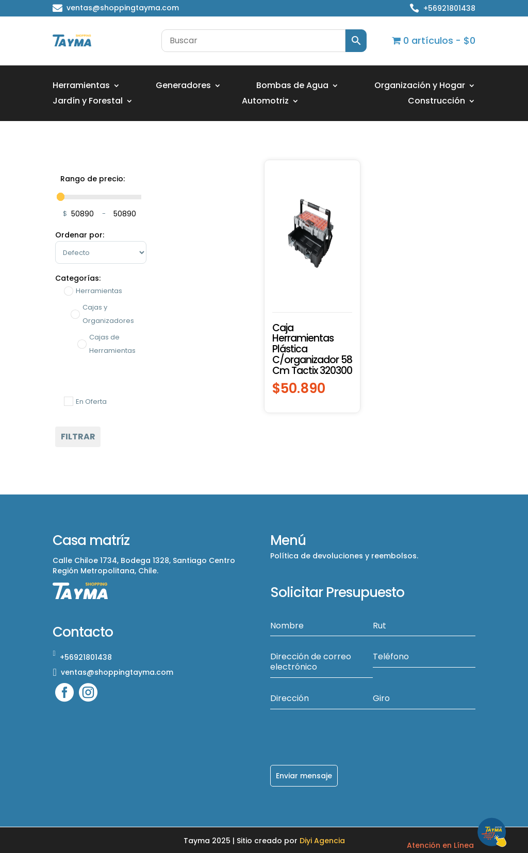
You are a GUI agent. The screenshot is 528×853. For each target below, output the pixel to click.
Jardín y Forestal (88, 102)
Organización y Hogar (419, 86)
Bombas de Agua (292, 86)
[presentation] (348, 729)
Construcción (436, 102)
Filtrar (78, 436)
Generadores (183, 86)
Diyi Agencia (322, 839)
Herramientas (81, 86)
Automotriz (265, 102)
